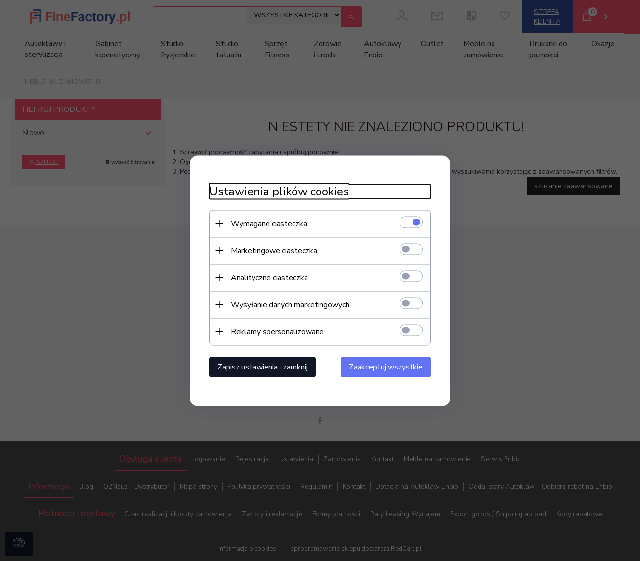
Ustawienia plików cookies (279, 191)
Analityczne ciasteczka (269, 277)
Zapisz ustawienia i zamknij (262, 366)
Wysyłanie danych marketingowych (290, 304)
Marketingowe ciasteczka (274, 250)
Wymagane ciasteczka (269, 223)
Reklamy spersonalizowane (277, 331)
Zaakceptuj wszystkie (386, 366)
